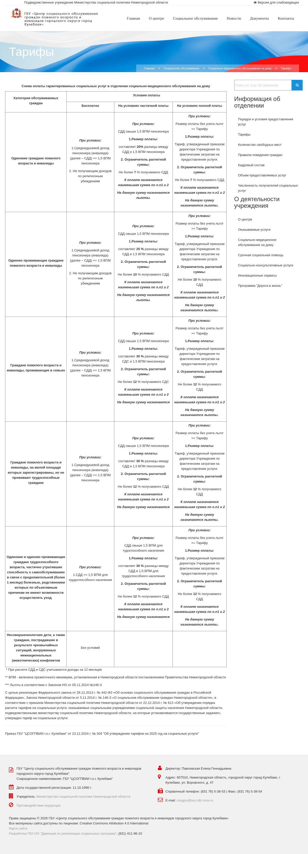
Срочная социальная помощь (261, 255)
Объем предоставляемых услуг (262, 175)
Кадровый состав (251, 165)
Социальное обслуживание (181, 68)
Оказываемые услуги (254, 229)
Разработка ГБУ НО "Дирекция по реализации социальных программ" (63, 833)
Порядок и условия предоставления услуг (265, 121)
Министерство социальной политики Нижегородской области (83, 796)
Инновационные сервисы (257, 275)
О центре (245, 219)
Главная (149, 68)
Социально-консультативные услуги (265, 265)
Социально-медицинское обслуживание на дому (240, 68)
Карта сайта (18, 828)
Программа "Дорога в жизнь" (260, 286)
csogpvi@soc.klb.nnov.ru (195, 800)
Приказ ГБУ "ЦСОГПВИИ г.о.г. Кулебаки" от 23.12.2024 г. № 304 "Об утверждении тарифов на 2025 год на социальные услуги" (102, 733)
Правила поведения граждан (260, 155)
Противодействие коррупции (39, 805)
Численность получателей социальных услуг (268, 188)
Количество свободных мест (260, 145)
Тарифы (244, 134)
